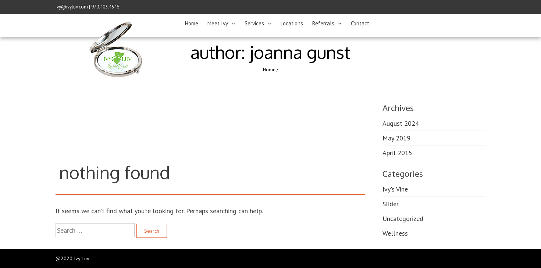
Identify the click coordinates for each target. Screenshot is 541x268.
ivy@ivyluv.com (72, 7)
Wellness (395, 233)
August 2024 (400, 123)
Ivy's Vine (395, 189)
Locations (292, 23)
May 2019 (396, 138)
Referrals (323, 23)
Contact (360, 23)
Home (191, 23)
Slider (390, 204)
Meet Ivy (217, 23)
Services (254, 23)
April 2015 (397, 153)
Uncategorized (402, 218)
